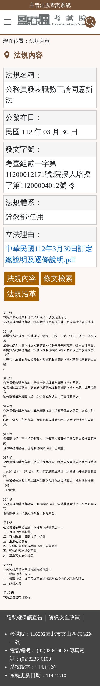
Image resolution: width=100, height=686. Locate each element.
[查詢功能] (90, 22)
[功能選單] (7, 21)
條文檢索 (58, 278)
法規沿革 (21, 294)
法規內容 (21, 278)
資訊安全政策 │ (67, 617)
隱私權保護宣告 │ (27, 617)
